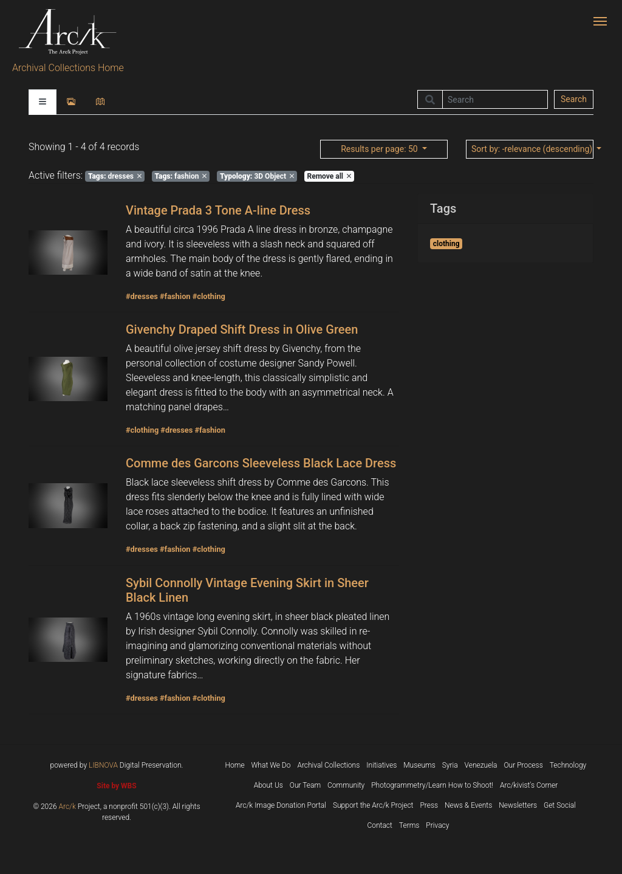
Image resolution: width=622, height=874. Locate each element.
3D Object (257, 176)
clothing (446, 243)
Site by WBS (116, 786)
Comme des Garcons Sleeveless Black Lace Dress (261, 463)
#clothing (209, 296)
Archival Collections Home (68, 68)
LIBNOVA (103, 765)
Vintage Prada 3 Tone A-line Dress (218, 210)
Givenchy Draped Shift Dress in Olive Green (242, 329)
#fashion (175, 296)
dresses (115, 176)
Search (574, 99)
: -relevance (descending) (532, 149)
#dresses (142, 296)
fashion (181, 176)
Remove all (329, 176)
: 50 (380, 149)
